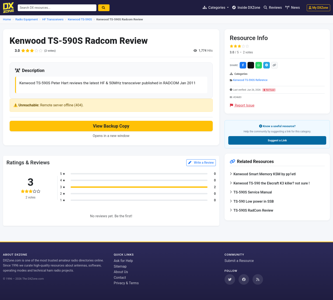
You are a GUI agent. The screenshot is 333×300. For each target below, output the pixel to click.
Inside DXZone (246, 7)
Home (7, 19)
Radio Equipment (26, 19)
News (292, 7)
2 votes (248, 52)
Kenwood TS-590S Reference (250, 80)
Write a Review (201, 169)
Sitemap (120, 266)
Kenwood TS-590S (80, 19)
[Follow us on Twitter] (230, 279)
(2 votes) (50, 50)
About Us (121, 272)
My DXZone (318, 7)
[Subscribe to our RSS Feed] (258, 279)
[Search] (105, 7)
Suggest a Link (277, 140)
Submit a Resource (239, 261)
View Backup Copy (111, 132)
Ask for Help (123, 261)
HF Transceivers (52, 19)
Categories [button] (214, 7)
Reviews (273, 7)
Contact (120, 277)
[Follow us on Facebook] (244, 279)
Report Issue (242, 105)
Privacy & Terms (126, 283)
